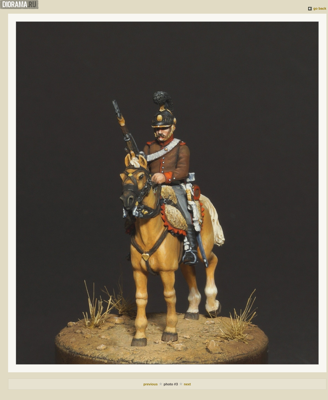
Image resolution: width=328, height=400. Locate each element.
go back (319, 8)
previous (151, 384)
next (187, 384)
